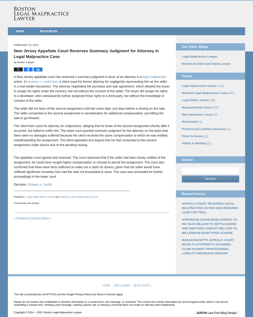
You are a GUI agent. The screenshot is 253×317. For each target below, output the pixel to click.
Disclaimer (122, 278)
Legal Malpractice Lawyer (198, 56)
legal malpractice (154, 77)
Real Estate (191, 119)
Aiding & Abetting (195, 140)
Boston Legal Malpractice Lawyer (41, 13)
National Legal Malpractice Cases (79, 196)
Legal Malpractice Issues (40, 196)
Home (20, 31)
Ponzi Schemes (194, 133)
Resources (49, 31)
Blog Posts (142, 278)
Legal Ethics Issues (197, 99)
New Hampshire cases (198, 112)
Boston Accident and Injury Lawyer (205, 63)
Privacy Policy (83, 288)
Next (46, 218)
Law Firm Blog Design (220, 306)
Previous (21, 218)
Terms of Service (106, 288)
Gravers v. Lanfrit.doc (42, 81)
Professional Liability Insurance (205, 126)
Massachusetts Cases (199, 105)
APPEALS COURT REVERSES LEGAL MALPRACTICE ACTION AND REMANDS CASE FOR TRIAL (208, 204)
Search (210, 176)
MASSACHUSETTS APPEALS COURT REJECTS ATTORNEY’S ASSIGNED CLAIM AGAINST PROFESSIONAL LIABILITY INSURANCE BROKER (210, 241)
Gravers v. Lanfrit (40, 184)
